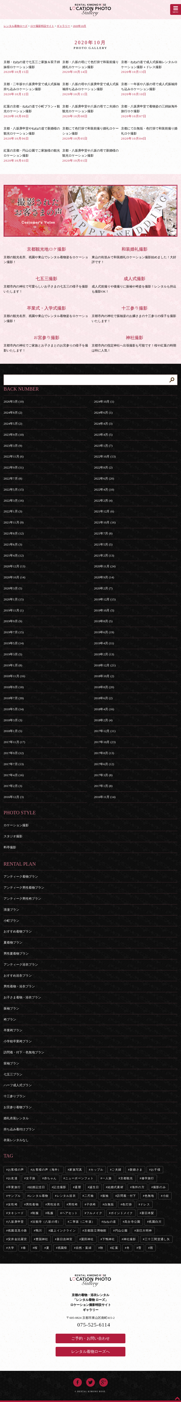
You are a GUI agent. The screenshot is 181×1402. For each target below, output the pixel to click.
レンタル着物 (38, 1195)
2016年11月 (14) (104, 797)
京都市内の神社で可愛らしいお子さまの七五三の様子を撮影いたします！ (46, 284)
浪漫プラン (11, 909)
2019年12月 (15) (105, 599)
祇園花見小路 (17, 1230)
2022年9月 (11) (14, 467)
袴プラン (10, 1019)
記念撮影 (59, 1187)
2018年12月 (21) (105, 665)
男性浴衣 (53, 1204)
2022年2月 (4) (103, 500)
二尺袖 (89, 1195)
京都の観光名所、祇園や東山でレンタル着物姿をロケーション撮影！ (46, 314)
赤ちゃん (50, 1178)
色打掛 (127, 1204)
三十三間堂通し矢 (157, 1239)
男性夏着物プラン (16, 953)
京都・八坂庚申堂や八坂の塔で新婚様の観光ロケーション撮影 (90, 155)
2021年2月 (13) (104, 555)
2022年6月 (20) (104, 478)
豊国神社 (42, 1239)
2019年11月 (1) (14, 610)
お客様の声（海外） (46, 1169)
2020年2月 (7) (103, 588)
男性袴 (73, 1204)
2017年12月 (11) (104, 731)
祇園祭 (62, 1247)
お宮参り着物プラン (18, 1107)
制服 (35, 1213)
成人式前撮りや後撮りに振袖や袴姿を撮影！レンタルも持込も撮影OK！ (134, 284)
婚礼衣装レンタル (16, 1118)
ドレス (145, 1204)
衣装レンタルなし (16, 1140)
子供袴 (91, 1204)
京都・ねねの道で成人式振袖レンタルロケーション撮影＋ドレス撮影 (149, 67)
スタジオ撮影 (13, 836)
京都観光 (126, 1178)
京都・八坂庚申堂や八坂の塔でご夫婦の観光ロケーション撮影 (90, 111)
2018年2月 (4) (103, 720)
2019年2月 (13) (104, 654)
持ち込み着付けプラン (19, 1129)
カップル (96, 1169)
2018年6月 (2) (103, 698)
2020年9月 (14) (104, 577)
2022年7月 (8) (13, 478)
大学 (11, 1247)
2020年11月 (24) (104, 566)
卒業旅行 (14, 1187)
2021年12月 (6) (104, 511)
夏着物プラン (13, 942)
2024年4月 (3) (103, 423)
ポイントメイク (122, 1213)
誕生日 (94, 1187)
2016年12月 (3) (14, 797)
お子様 (156, 1169)
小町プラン (11, 920)
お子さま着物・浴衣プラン (22, 997)
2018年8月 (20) (104, 687)
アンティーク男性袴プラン (22, 898)
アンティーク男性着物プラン (24, 887)
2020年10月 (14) (14, 577)
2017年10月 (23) (105, 742)
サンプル (14, 1195)
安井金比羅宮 (17, 1239)
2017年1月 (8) (103, 786)
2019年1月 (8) (13, 665)
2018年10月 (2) (104, 676)
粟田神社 (87, 1239)
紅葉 (115, 1247)
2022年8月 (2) (103, 467)
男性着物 (32, 1204)
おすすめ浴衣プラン (18, 975)
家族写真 (75, 1169)
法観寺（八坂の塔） (46, 1221)
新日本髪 (148, 1213)
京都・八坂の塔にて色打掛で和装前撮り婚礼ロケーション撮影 (90, 67)
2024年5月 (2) (13, 423)
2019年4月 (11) (104, 643)
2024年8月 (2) (13, 412)
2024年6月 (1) (103, 412)
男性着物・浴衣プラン (19, 986)
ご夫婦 (116, 1169)
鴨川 (39, 1230)
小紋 (166, 1195)
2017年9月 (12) (14, 753)
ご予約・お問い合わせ (90, 1338)
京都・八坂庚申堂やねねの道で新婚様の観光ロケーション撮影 (32, 133)
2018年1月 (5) (13, 731)
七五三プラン (13, 1074)
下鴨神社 (108, 1239)
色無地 (149, 1195)
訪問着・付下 (126, 1195)
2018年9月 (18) (14, 687)
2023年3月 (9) (13, 445)
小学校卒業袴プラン (18, 1041)
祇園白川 (155, 1221)
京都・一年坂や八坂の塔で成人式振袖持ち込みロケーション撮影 (149, 89)
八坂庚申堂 (16, 1221)
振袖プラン (11, 1008)
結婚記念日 (37, 1187)
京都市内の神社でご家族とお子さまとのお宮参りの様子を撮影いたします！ (46, 343)
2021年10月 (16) (105, 522)
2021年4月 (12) (14, 555)
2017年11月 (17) (14, 742)
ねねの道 (109, 1221)
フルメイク (94, 1213)
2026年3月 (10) (14, 401)
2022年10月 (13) (105, 456)
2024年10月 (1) (104, 401)
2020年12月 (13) (14, 566)
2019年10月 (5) (104, 610)
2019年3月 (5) (13, 654)
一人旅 (107, 1178)
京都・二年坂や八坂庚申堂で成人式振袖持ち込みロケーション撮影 (32, 89)
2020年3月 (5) (13, 588)
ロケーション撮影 (16, 825)
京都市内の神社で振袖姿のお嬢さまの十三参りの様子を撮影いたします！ (134, 314)
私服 (50, 1213)
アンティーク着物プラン (21, 876)
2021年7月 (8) (103, 533)
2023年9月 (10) (14, 434)
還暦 (78, 1187)
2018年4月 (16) (104, 709)
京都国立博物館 (95, 1230)
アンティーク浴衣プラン (21, 964)
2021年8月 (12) (14, 533)
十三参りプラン (15, 1096)
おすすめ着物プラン (18, 931)
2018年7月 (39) (14, 698)
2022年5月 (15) (14, 489)
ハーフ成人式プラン (18, 1085)
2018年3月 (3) (13, 720)
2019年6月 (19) (104, 632)
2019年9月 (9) (13, 621)
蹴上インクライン (63, 1230)
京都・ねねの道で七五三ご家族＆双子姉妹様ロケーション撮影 (32, 67)
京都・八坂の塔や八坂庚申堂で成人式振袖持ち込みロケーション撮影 (90, 89)
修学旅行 (148, 1178)
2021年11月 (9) (14, 522)
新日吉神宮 (65, 1239)
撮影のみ (159, 1187)
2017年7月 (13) (14, 764)
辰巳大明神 (144, 1230)
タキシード (16, 1213)
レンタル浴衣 (66, 1195)
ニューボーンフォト (79, 1178)
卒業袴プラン (13, 1030)
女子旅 (31, 1178)
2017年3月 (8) (103, 775)
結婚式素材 (115, 1187)
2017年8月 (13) (104, 753)
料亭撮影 (10, 847)
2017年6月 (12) (104, 764)
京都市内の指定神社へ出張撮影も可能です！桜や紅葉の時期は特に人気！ (134, 343)
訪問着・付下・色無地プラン (24, 1052)
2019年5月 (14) (14, 643)
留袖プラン (11, 1063)
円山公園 (121, 1230)
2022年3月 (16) (14, 500)
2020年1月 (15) (14, 599)
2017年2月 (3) (13, 786)
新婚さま (136, 1169)
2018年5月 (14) (14, 709)
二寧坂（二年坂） (82, 1221)
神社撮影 (129, 1239)
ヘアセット (70, 1213)
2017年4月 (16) (14, 775)
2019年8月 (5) (103, 621)
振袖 (105, 1195)
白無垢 (109, 1204)
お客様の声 (16, 1169)
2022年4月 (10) (104, 489)
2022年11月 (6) (14, 456)
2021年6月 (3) (13, 544)
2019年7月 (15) (14, 632)
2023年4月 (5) (103, 434)
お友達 (13, 1178)
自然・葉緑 (84, 1247)
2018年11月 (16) (14, 676)
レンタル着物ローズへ (90, 1351)
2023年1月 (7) (103, 445)
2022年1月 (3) (13, 511)
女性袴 (13, 1204)
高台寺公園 (132, 1221)
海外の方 (138, 1187)
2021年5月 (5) (103, 544)
